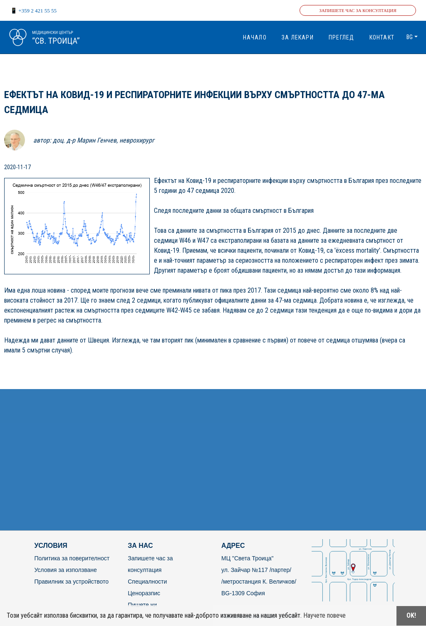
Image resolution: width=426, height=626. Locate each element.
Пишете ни (142, 604)
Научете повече (324, 615)
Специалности (147, 581)
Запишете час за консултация (357, 10)
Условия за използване (65, 570)
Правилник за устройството (71, 581)
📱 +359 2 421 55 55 (33, 10)
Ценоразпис (144, 593)
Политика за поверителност (71, 558)
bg (409, 37)
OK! (411, 615)
